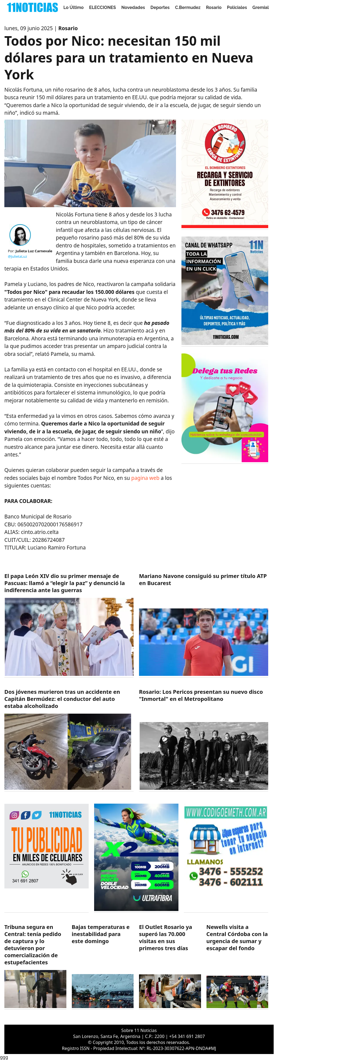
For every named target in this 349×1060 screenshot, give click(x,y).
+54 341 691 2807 (187, 1036)
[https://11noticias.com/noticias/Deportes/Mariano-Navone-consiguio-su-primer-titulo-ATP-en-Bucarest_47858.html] (203, 625)
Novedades (133, 7)
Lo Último (73, 7)
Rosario (213, 7)
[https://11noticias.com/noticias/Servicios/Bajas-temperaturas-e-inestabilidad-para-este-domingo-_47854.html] (103, 967)
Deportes (160, 7)
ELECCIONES (102, 7)
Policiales (237, 7)
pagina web (145, 477)
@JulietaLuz (17, 256)
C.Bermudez (188, 7)
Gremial (260, 7)
